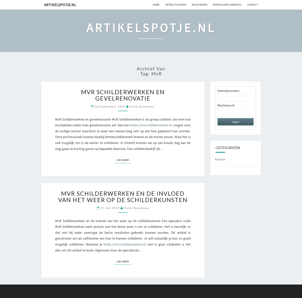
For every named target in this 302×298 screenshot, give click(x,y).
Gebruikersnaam (228, 91)
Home (156, 4)
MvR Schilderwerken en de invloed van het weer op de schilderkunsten (122, 196)
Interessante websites (227, 4)
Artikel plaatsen (175, 4)
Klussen (220, 159)
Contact (252, 4)
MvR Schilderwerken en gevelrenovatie (123, 95)
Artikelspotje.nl (60, 4)
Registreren (199, 4)
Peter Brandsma (142, 106)
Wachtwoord (225, 105)
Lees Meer (124, 160)
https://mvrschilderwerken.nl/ (151, 125)
